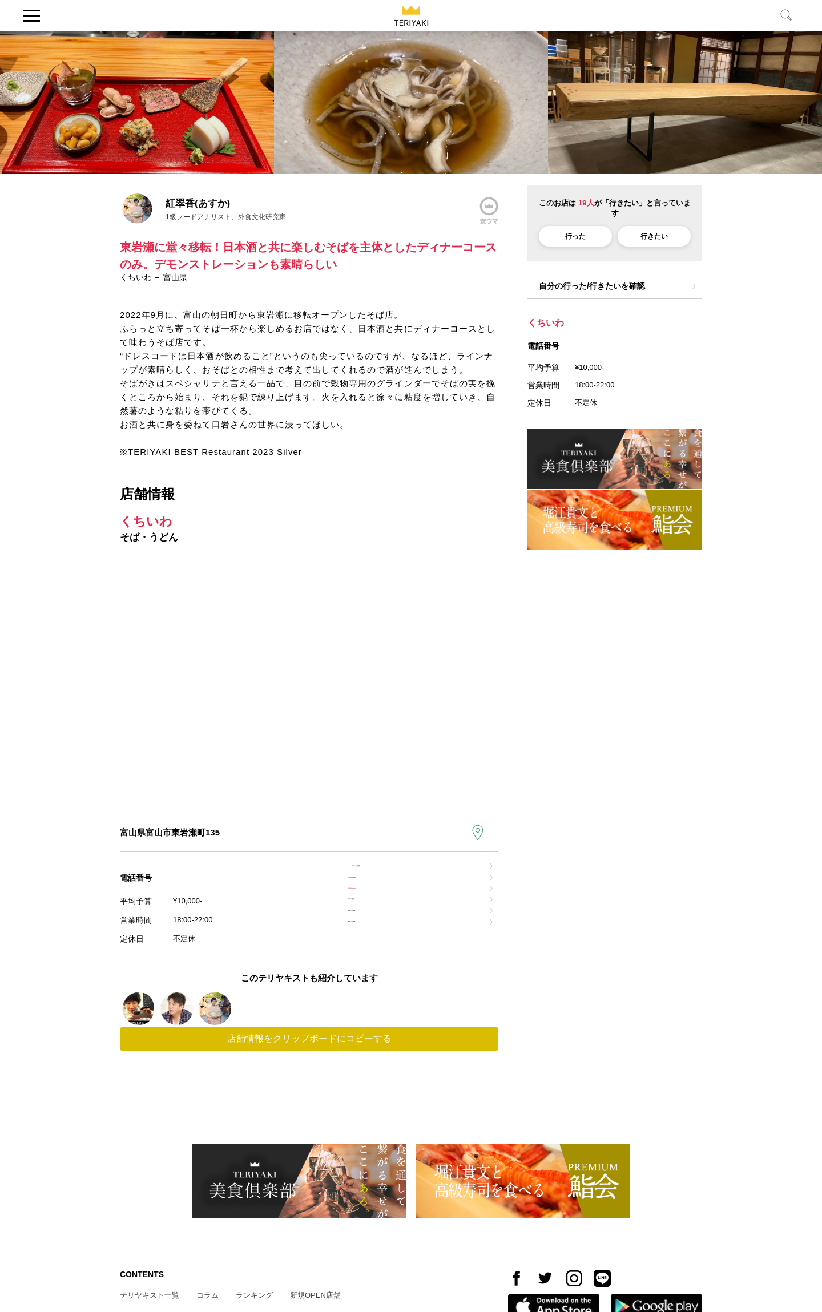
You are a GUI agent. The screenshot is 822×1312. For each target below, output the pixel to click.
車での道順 (377, 954)
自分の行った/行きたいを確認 (592, 285)
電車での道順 (381, 981)
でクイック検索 (401, 874)
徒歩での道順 (381, 1008)
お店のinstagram (389, 927)
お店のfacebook (387, 901)
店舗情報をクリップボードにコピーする (309, 1114)
